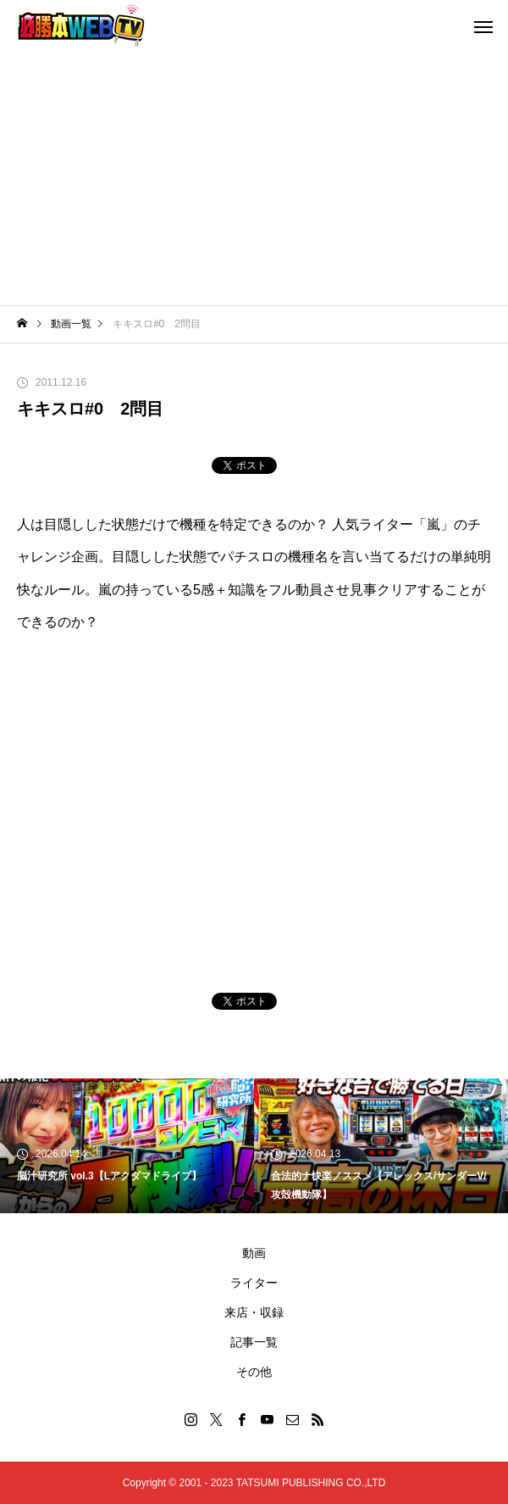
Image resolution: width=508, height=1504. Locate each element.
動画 (254, 1253)
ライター (254, 1283)
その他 (254, 1372)
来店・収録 (254, 1312)
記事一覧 (254, 1342)
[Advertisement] (254, 178)
